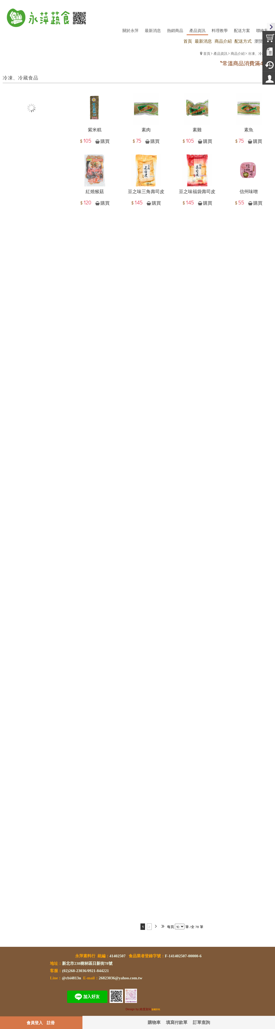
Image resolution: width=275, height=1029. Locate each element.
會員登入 (35, 1022)
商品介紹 (238, 53)
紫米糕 (95, 129)
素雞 (197, 129)
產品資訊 (220, 53)
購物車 (154, 1022)
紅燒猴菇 (95, 191)
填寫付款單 (176, 1022)
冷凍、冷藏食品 (260, 53)
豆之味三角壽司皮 (146, 191)
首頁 (206, 53)
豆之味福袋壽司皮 (197, 191)
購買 (105, 141)
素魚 (248, 129)
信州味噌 (249, 191)
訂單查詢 (201, 1022)
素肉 (146, 129)
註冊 (51, 1022)
